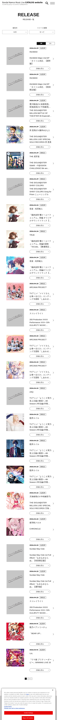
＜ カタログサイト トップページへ (28, 693)
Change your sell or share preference (14, 714)
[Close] (53, 696)
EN (50, 43)
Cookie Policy (8, 712)
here (27, 700)
